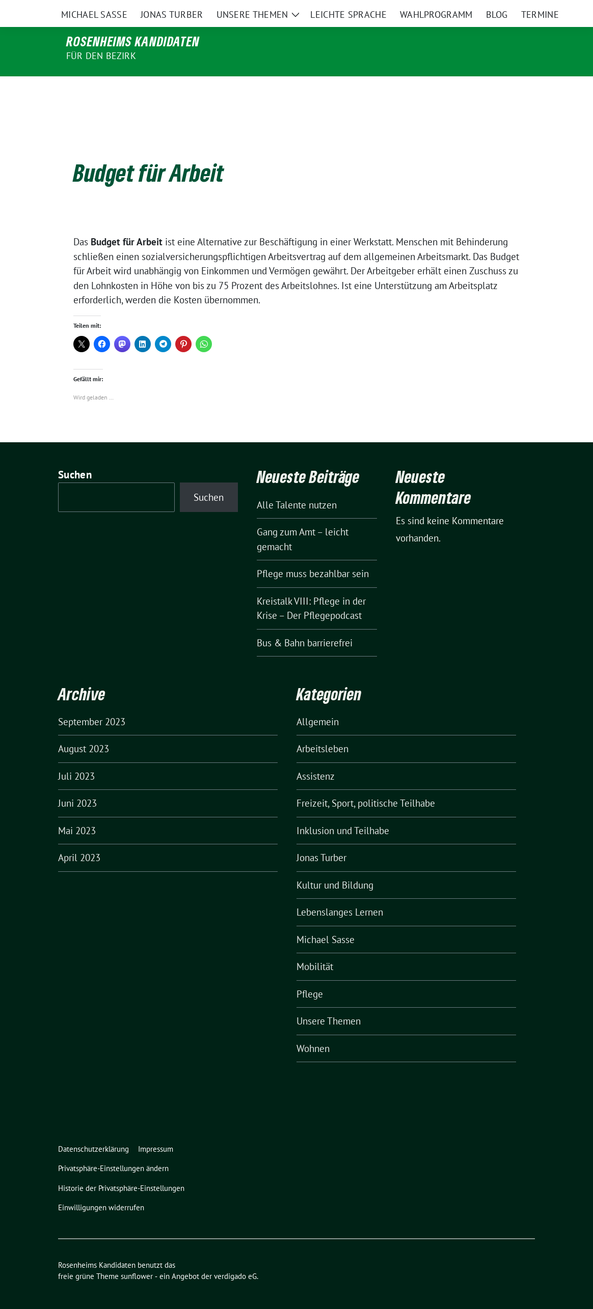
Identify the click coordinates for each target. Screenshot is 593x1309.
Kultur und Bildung (334, 864)
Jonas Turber (321, 836)
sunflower (137, 1255)
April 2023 (79, 836)
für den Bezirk (101, 56)
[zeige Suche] (517, 10)
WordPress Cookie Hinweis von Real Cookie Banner (103, 1302)
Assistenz (315, 755)
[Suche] (502, 10)
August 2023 (83, 727)
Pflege (309, 972)
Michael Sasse (325, 918)
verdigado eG (235, 1255)
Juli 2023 (76, 755)
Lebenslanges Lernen (339, 891)
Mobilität (314, 945)
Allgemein (317, 700)
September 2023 (91, 700)
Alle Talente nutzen (297, 483)
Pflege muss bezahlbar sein (313, 552)
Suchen (75, 453)
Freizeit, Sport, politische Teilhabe (365, 782)
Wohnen (313, 1027)
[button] (115, 1147)
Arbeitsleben (322, 727)
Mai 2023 (77, 809)
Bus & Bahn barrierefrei (305, 621)
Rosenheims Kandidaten (133, 41)
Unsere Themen (328, 999)
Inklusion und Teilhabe (342, 809)
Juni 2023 (77, 782)
